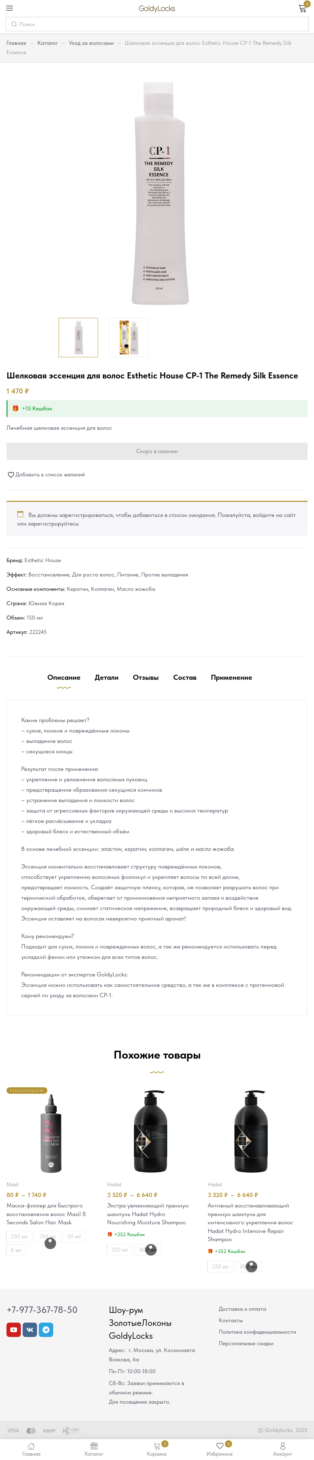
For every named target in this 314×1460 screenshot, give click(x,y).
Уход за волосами (91, 42)
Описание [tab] (63, 677)
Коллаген (102, 588)
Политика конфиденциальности (257, 1332)
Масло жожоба (136, 588)
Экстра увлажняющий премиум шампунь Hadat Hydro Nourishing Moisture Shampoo (148, 1214)
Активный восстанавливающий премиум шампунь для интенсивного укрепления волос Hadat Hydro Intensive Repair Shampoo (250, 1223)
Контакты (231, 1321)
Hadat (114, 1184)
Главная (16, 42)
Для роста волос (93, 574)
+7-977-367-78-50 (42, 1310)
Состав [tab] (185, 677)
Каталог (47, 42)
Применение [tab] (231, 677)
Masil (12, 1184)
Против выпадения (164, 574)
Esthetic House (42, 560)
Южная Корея (46, 603)
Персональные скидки (246, 1344)
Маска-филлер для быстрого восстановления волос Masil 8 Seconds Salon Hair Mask (46, 1214)
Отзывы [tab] (146, 677)
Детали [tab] (107, 677)
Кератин (77, 588)
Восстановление (48, 574)
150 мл (35, 617)
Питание (127, 574)
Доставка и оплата (242, 1309)
